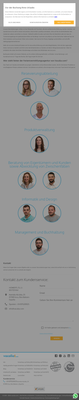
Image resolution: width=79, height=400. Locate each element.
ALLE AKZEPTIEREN (64, 22)
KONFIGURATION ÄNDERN (39, 22)
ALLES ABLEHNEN (14, 22)
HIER (55, 17)
